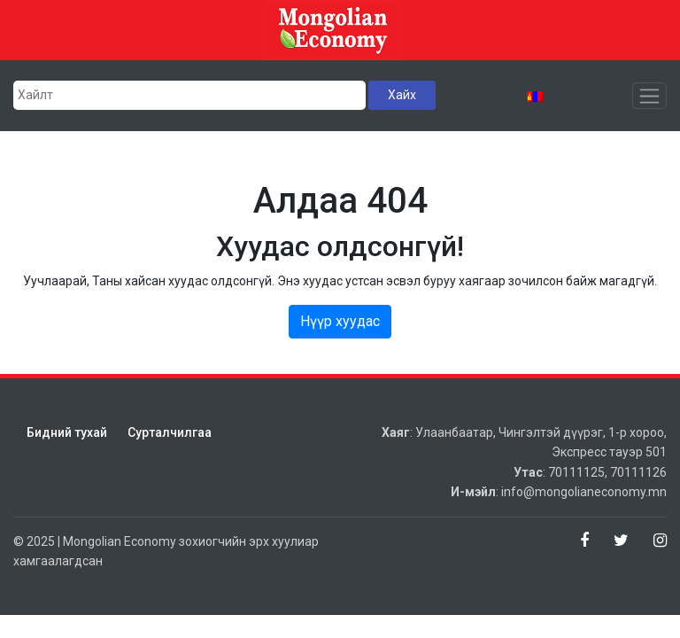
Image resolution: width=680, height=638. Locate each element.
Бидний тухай (67, 432)
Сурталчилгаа (170, 432)
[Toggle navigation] (649, 95)
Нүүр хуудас (340, 321)
